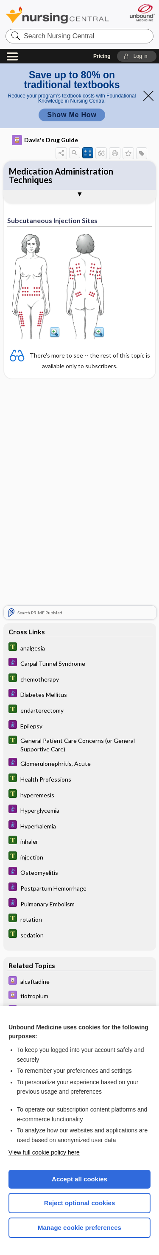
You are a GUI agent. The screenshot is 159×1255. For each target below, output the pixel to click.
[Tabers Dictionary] (79, 650)
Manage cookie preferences (79, 1227)
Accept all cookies (79, 1179)
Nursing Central (57, 14)
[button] (136, 56)
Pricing (102, 56)
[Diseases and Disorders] (79, 665)
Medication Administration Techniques (61, 175)
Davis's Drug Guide (45, 140)
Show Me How (71, 114)
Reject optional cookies (79, 1202)
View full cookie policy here (44, 1152)
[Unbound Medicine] (142, 12)
